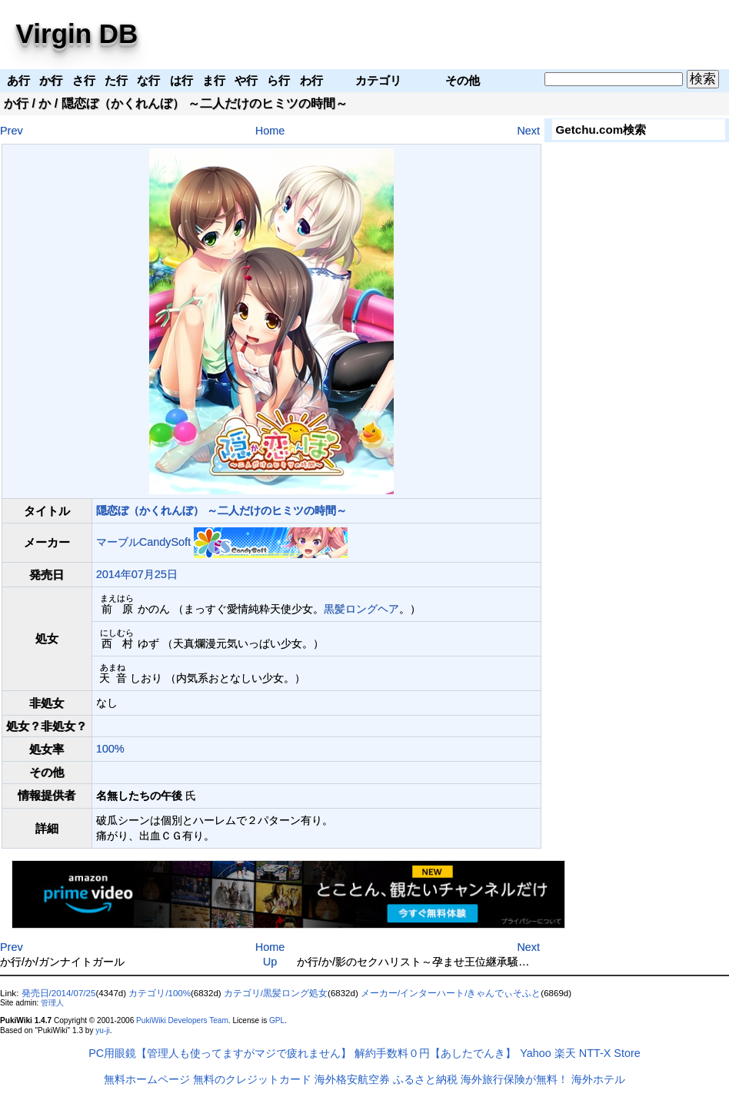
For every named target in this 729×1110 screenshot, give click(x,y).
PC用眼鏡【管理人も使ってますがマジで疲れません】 (219, 1053)
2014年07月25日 (137, 574)
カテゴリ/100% (159, 993)
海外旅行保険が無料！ (514, 1079)
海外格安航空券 (352, 1079)
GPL (277, 1020)
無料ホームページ (147, 1079)
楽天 (565, 1053)
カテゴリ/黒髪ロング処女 (276, 993)
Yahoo (535, 1053)
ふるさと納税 (425, 1079)
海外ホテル (598, 1079)
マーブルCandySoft (143, 542)
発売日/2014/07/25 (59, 993)
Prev (11, 131)
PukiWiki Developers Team (182, 1020)
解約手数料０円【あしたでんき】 (435, 1053)
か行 (16, 103)
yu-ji (102, 1030)
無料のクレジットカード (252, 1079)
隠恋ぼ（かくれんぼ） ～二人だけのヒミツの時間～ (221, 510)
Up (270, 961)
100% (110, 749)
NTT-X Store (610, 1053)
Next (528, 131)
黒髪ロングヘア (361, 609)
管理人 (52, 1003)
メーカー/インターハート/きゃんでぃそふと (451, 993)
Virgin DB (77, 33)
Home (270, 131)
